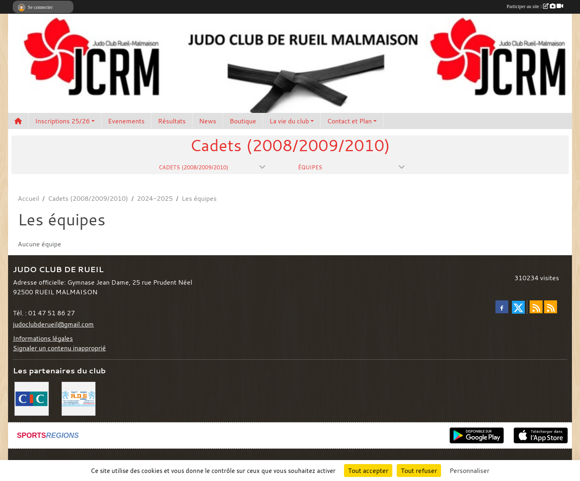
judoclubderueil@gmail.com (53, 324)
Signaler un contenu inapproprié (59, 348)
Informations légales (43, 338)
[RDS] (79, 398)
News (207, 121)
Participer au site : (535, 6)
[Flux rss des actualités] (536, 306)
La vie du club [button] (289, 121)
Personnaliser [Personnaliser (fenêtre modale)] (469, 470)
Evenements (126, 121)
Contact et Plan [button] (349, 121)
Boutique (243, 121)
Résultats (172, 121)
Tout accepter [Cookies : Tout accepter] (368, 470)
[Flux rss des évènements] (550, 306)
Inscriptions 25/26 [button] (62, 121)
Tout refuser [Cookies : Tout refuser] (419, 470)
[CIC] (31, 398)
